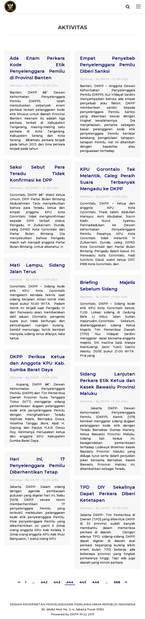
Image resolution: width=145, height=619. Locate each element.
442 (44, 582)
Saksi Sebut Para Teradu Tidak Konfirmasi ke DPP (37, 173)
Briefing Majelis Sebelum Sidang (107, 286)
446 (95, 582)
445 (83, 582)
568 (117, 582)
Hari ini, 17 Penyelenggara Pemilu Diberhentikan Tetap (37, 465)
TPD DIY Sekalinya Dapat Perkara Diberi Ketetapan (107, 494)
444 (69, 582)
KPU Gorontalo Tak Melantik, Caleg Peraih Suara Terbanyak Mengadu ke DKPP (107, 179)
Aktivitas (16, 85)
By (32, 85)
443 (57, 582)
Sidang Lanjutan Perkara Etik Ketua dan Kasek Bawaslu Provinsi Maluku (107, 383)
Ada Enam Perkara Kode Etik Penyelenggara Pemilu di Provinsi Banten (37, 68)
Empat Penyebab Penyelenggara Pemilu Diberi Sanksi (107, 65)
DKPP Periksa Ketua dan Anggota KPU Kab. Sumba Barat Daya (37, 363)
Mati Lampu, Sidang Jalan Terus (37, 268)
